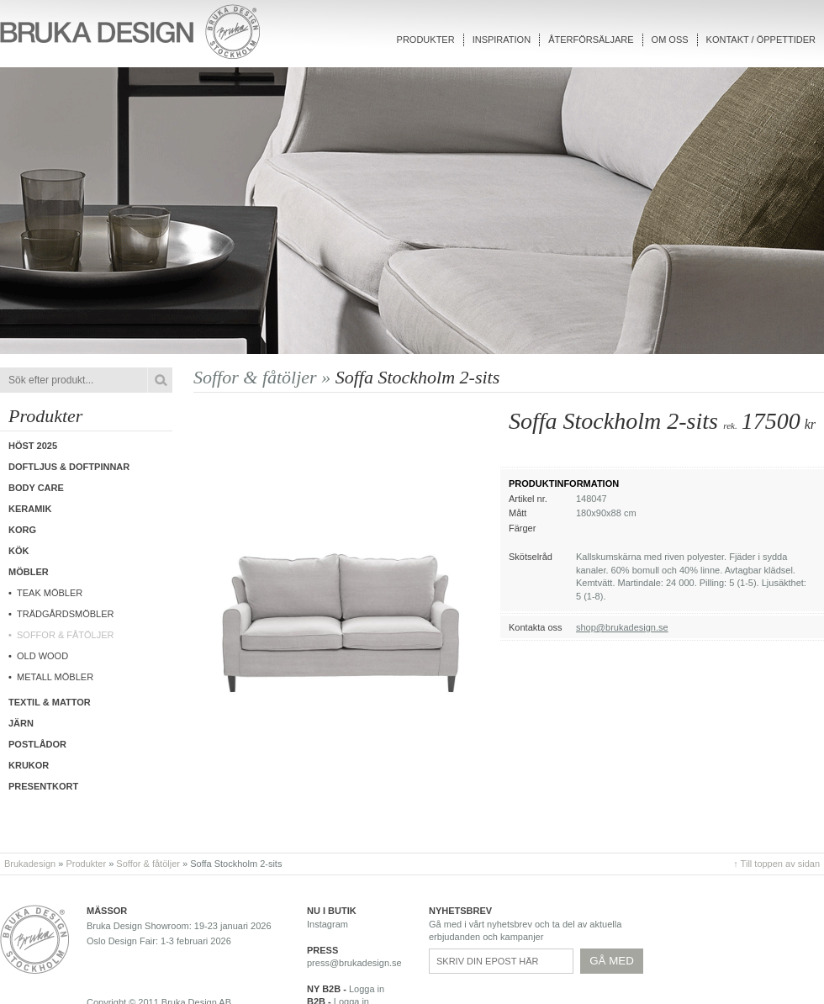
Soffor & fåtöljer (65, 635)
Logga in (366, 989)
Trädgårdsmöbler (65, 614)
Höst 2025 (32, 446)
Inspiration (502, 39)
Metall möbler (55, 677)
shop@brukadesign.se (622, 627)
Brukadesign (29, 864)
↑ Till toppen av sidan (776, 864)
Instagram (327, 924)
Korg (22, 530)
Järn (21, 723)
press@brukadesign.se (354, 963)
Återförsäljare (590, 39)
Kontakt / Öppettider (761, 39)
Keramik (29, 509)
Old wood (42, 656)
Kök (18, 551)
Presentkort (43, 786)
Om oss (670, 39)
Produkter (426, 39)
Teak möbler (49, 593)
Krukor (28, 765)
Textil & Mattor (49, 702)
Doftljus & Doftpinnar (68, 467)
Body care (36, 488)
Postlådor (37, 744)
